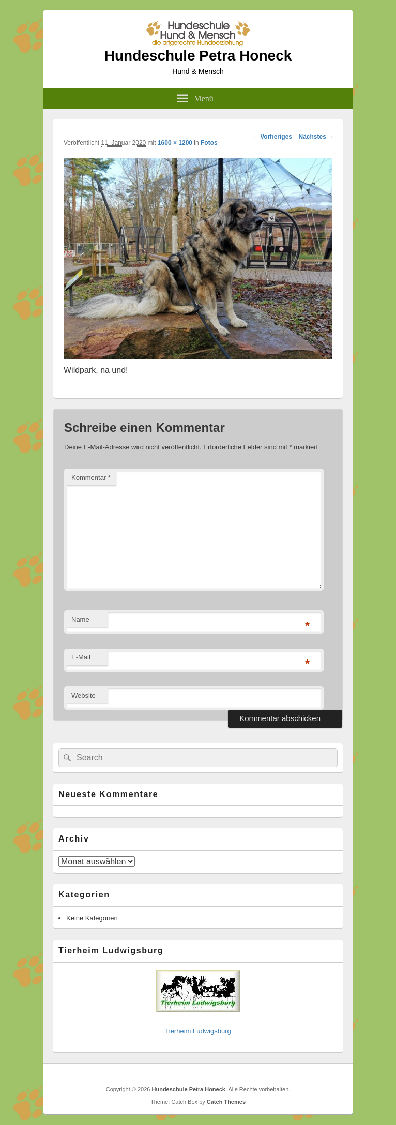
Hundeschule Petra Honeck (198, 56)
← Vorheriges (272, 136)
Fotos (209, 142)
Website (83, 695)
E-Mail (80, 657)
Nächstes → (316, 136)
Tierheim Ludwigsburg (198, 1031)
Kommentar (91, 478)
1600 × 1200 (175, 142)
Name (80, 619)
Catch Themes (226, 1102)
